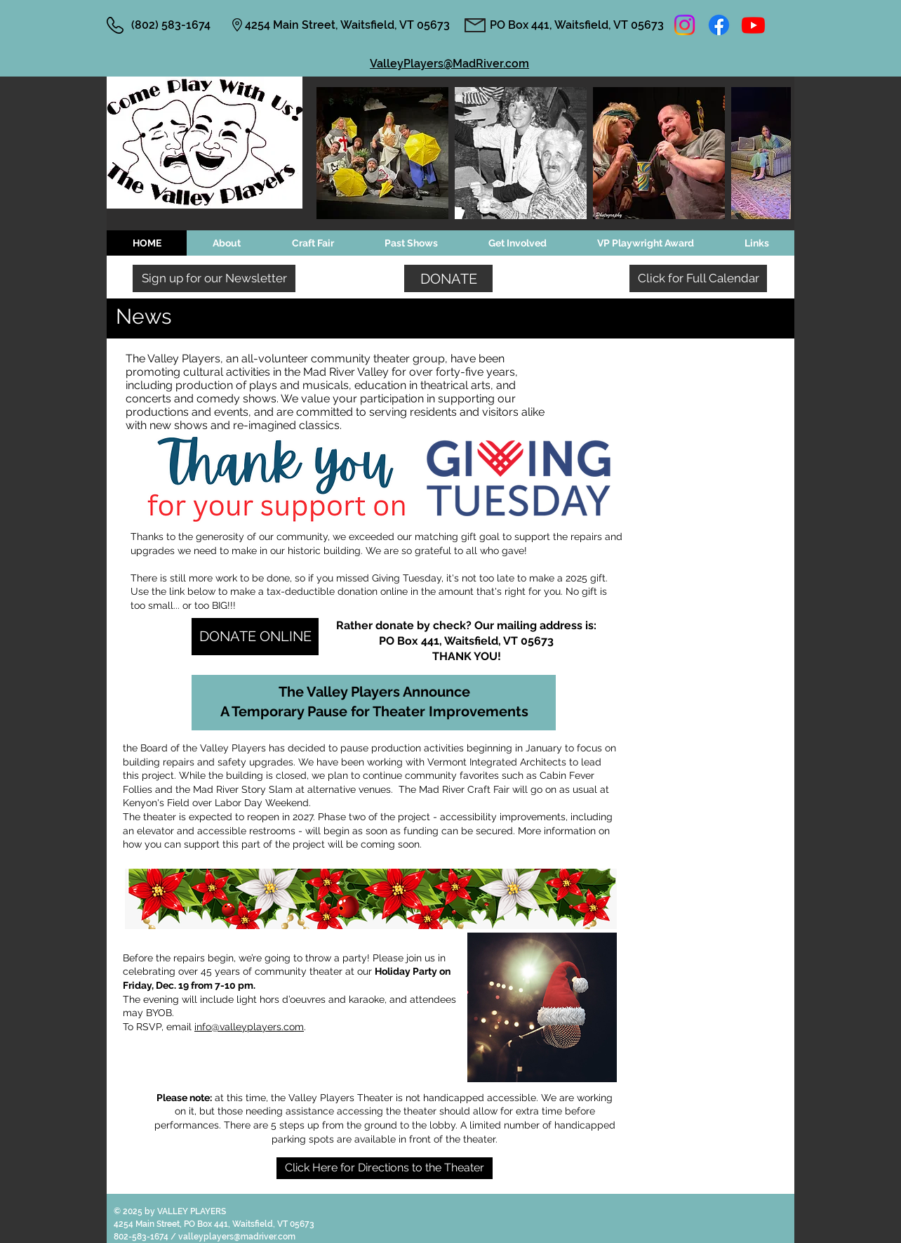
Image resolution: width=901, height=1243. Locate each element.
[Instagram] (684, 25)
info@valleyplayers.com (249, 1026)
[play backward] (334, 153)
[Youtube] (753, 25)
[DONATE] (448, 278)
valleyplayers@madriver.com (236, 1237)
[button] (382, 153)
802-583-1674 (142, 1237)
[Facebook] (719, 25)
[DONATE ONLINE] (255, 636)
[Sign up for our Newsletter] (214, 278)
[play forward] (773, 153)
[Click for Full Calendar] (698, 278)
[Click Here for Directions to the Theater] (384, 1168)
